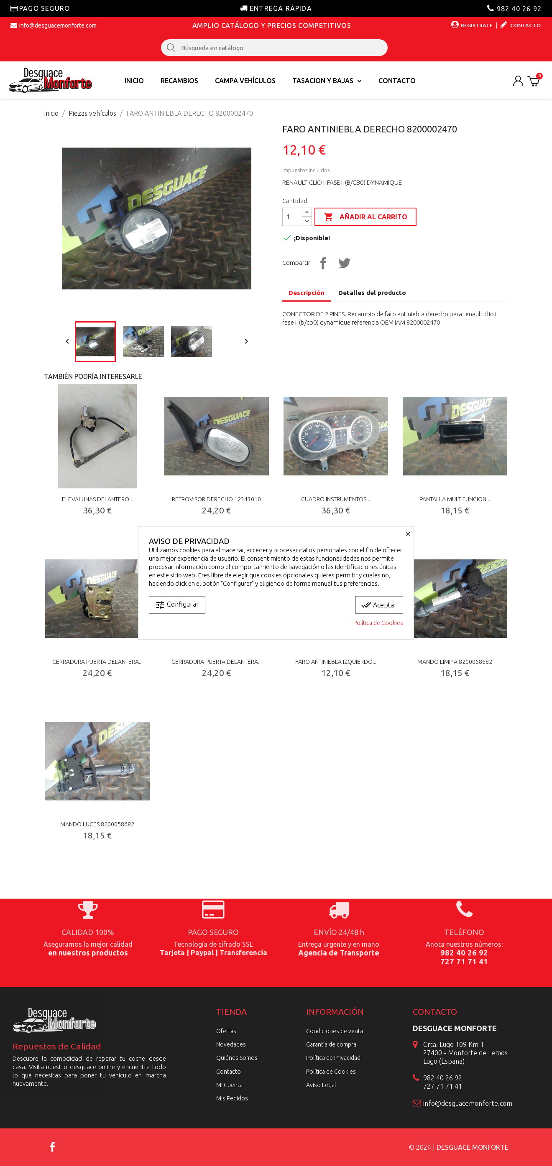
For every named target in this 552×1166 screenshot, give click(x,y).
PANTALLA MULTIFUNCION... (454, 499)
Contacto (397, 80)
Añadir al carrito (365, 217)
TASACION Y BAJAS (327, 80)
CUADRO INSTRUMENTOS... (335, 499)
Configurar (177, 605)
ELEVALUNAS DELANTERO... (97, 499)
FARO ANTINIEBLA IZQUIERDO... (335, 661)
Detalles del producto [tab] (372, 292)
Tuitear (343, 262)
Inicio (134, 80)
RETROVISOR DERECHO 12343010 (216, 499)
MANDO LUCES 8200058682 (97, 824)
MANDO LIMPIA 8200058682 (454, 661)
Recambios (179, 80)
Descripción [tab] (307, 292)
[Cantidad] (292, 217)
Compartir (322, 262)
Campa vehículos (245, 80)
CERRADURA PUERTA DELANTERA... (97, 661)
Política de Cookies (378, 622)
